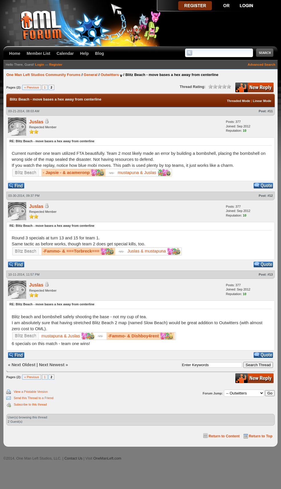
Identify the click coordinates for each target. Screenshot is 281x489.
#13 (270, 274)
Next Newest (51, 364)
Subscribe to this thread (30, 404)
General (90, 75)
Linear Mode (262, 101)
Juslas (36, 121)
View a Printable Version (31, 391)
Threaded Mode (238, 101)
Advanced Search (261, 64)
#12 (270, 195)
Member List (38, 53)
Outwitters (110, 75)
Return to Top (260, 436)
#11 (270, 111)
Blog (99, 53)
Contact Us (73, 458)
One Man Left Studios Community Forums (43, 75)
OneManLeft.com (107, 458)
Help (84, 53)
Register (55, 64)
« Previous (31, 87)
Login (39, 64)
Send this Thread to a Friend (33, 398)
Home (14, 53)
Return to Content (224, 436)
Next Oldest (23, 364)
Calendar (65, 53)
